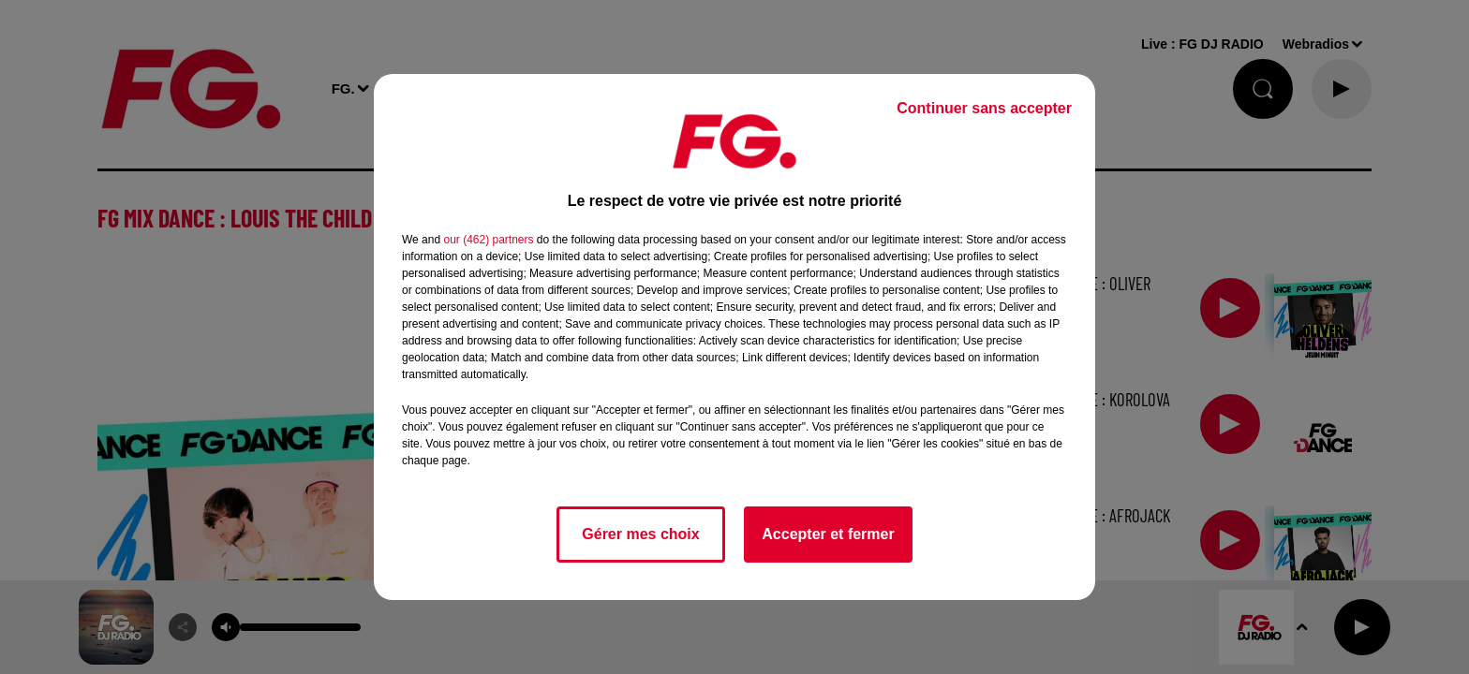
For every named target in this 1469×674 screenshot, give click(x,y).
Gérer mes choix (640, 534)
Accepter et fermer (828, 534)
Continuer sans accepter (984, 108)
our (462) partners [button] (488, 239)
